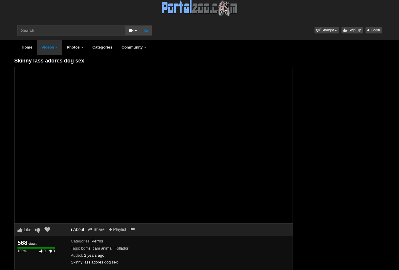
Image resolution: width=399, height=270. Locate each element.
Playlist (117, 229)
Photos (75, 47)
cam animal (102, 248)
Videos (50, 47)
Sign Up (352, 30)
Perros (97, 241)
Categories (102, 47)
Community (134, 47)
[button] (327, 30)
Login (373, 30)
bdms (86, 248)
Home (27, 47)
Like (24, 229)
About (77, 229)
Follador (121, 248)
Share (96, 229)
